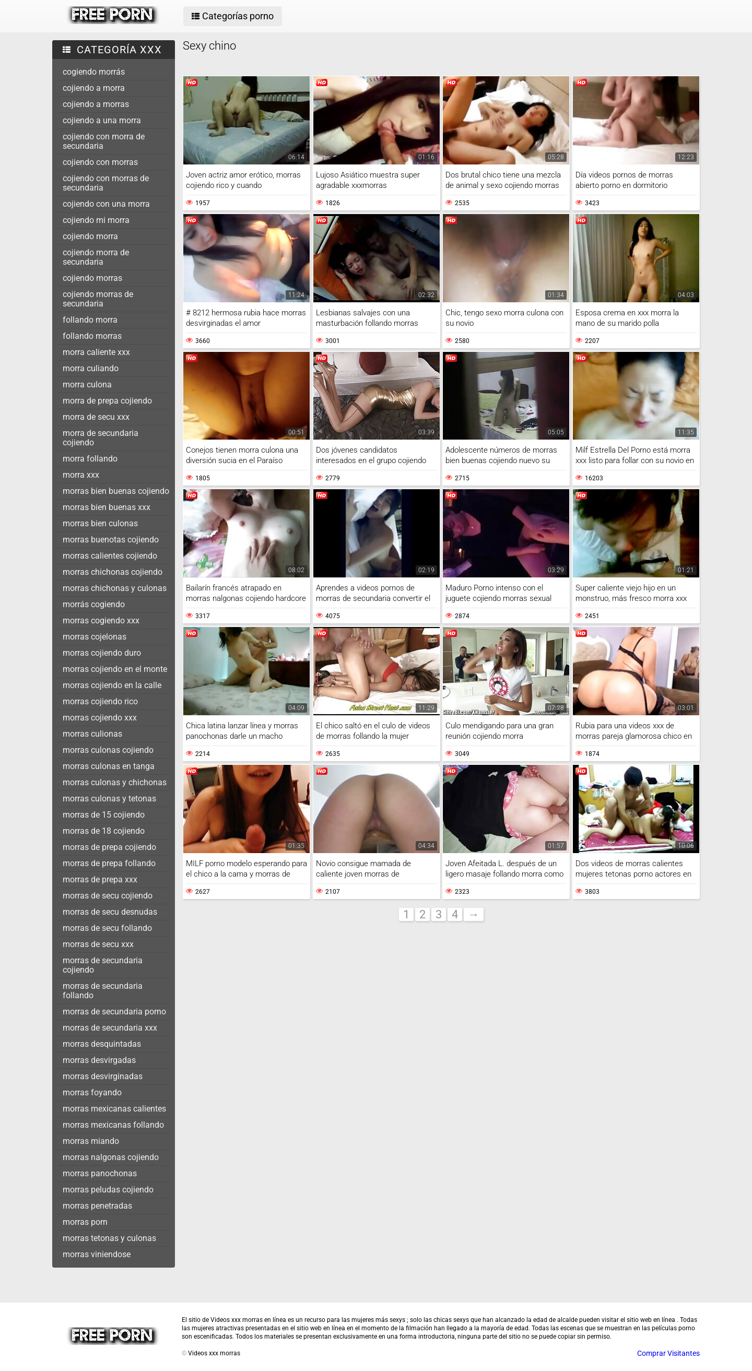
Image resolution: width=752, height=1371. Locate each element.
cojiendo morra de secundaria (96, 257)
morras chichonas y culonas (115, 588)
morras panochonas (100, 1173)
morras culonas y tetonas (109, 798)
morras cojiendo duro (102, 653)
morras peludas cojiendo (108, 1190)
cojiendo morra (90, 236)
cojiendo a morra (94, 88)
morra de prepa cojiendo (107, 401)
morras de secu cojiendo (107, 896)
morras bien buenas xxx (106, 507)
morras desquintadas (102, 1044)
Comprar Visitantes (668, 1353)
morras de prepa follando (109, 863)
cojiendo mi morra (96, 220)
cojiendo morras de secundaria (98, 299)
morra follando (90, 459)
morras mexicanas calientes (114, 1109)
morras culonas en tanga (109, 766)
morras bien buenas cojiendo (116, 491)
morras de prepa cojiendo (109, 847)
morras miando (91, 1141)
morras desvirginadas (103, 1076)
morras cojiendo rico (100, 701)
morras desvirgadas (99, 1060)
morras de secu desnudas (110, 912)
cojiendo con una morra (106, 204)
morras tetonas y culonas (109, 1238)
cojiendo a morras (96, 104)
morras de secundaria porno (114, 1012)
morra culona (87, 384)
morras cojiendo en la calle (112, 685)
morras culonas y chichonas (115, 782)
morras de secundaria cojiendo (103, 965)
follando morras (92, 336)
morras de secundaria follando (103, 990)
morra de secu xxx (96, 417)
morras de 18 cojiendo (104, 831)
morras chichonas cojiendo (112, 572)
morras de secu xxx (98, 944)
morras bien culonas (100, 523)
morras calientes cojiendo (110, 556)
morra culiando (91, 368)
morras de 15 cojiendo (104, 815)
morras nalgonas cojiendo (111, 1157)
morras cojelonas (94, 637)
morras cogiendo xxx (101, 620)
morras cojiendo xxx (100, 718)
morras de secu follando (107, 928)
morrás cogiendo (94, 604)
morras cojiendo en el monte (115, 669)
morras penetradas (97, 1206)
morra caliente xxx (96, 352)
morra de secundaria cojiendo (100, 437)
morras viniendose (97, 1254)
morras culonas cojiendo (108, 750)
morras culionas (92, 734)
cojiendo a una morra (102, 120)
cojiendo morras (92, 278)
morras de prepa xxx (100, 879)
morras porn (85, 1222)
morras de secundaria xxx (110, 1028)
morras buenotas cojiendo (111, 540)
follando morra (90, 320)
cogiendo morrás (94, 72)
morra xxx (81, 475)
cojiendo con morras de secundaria (106, 183)
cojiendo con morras (100, 162)
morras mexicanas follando (113, 1125)
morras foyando (92, 1092)
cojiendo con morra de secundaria (104, 141)
